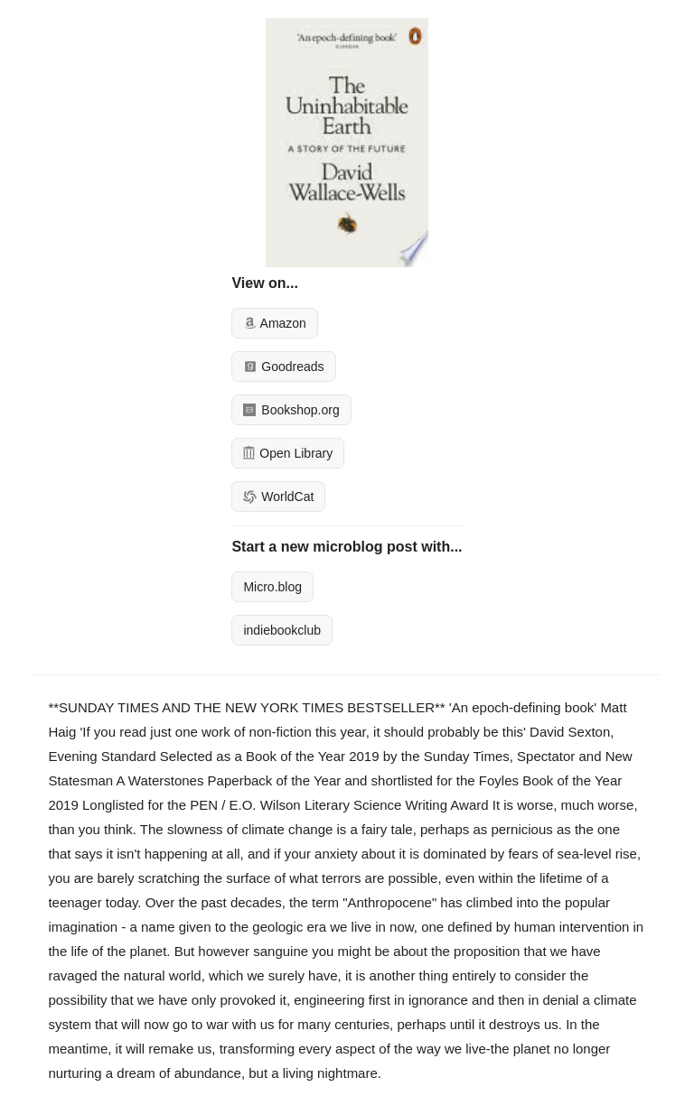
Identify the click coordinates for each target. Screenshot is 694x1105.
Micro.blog (272, 587)
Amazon (274, 323)
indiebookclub (282, 630)
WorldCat (278, 496)
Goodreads (283, 366)
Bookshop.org (291, 410)
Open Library (288, 453)
